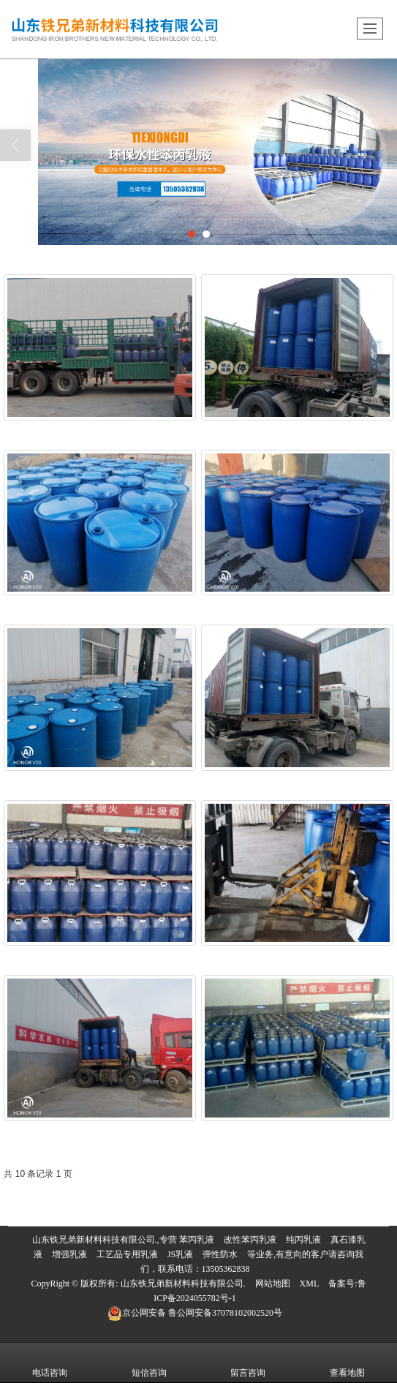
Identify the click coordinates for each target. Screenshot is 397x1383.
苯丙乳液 (196, 1240)
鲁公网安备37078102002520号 (194, 1313)
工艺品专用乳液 (127, 1254)
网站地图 (272, 1283)
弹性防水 (220, 1254)
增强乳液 (69, 1254)
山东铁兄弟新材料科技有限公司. (183, 1283)
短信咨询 (149, 1362)
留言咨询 (247, 1362)
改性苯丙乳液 (250, 1240)
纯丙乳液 (303, 1240)
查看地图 (347, 1362)
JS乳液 (180, 1254)
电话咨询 (49, 1362)
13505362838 (226, 1269)
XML (310, 1283)
